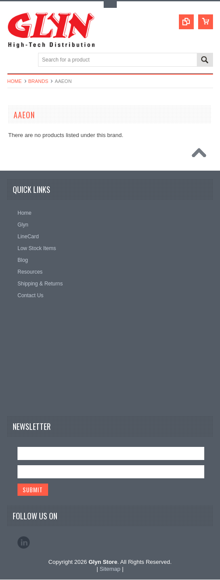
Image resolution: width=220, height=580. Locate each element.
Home (14, 81)
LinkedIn (23, 543)
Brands (38, 81)
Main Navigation (15, 60)
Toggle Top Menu (110, 4)
